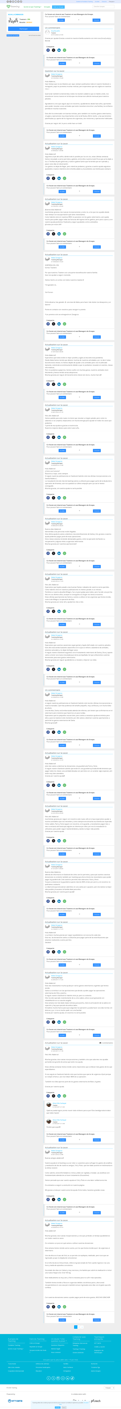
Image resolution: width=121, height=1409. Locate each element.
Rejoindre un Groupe (36, 1347)
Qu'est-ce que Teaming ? (32, 7)
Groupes (47, 7)
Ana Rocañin (55, 31)
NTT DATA (97, 1343)
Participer (24, 29)
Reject (64, 1407)
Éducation (39, 1371)
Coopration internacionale (16, 1371)
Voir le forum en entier (35, 35)
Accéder (61, 20)
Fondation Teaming (14, 1345)
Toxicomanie (12, 1364)
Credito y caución (99, 1347)
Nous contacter (56, 1352)
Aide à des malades (14, 1367)
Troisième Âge (95, 1367)
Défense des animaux (42, 1364)
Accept (57, 1407)
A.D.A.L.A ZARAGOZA (15, 14)
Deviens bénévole (78, 1352)
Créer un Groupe (58, 7)
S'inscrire (96, 20)
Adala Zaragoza (56, 74)
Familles (65, 1364)
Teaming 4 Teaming (79, 1349)
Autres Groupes (96, 1371)
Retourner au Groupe (13, 35)
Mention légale (55, 1349)
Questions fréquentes (57, 1345)
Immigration (67, 1371)
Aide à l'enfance (68, 1367)
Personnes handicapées (43, 1367)
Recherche (94, 1364)
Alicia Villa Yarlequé (59, 1103)
